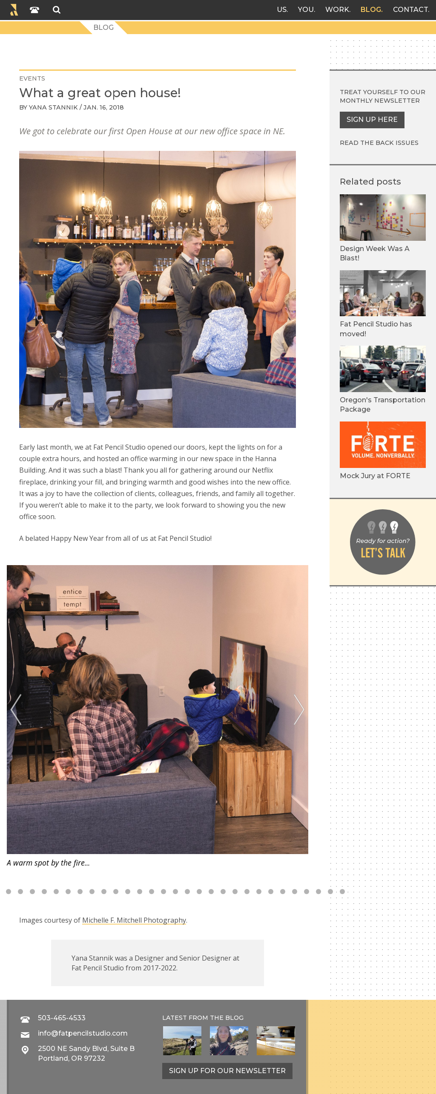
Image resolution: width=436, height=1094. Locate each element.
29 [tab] (306, 891)
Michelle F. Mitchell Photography (134, 920)
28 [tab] (294, 891)
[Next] (299, 709)
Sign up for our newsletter (227, 1071)
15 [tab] (139, 891)
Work (337, 10)
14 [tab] (127, 891)
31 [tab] (330, 891)
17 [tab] (163, 891)
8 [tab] (56, 891)
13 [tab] (115, 891)
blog (234, 1018)
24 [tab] (247, 891)
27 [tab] (282, 891)
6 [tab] (32, 891)
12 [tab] (103, 891)
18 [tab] (175, 891)
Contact (410, 10)
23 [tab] (235, 891)
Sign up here (372, 119)
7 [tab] (44, 891)
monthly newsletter (380, 100)
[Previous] (16, 709)
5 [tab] (20, 891)
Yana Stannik (53, 107)
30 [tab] (318, 891)
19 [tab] (187, 891)
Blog (371, 10)
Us (282, 10)
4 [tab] (8, 891)
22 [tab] (223, 891)
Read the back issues (379, 143)
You (306, 10)
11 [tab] (92, 891)
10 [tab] (80, 891)
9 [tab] (68, 891)
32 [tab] (342, 891)
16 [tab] (151, 891)
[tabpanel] (157, 716)
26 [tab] (270, 891)
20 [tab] (199, 891)
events (32, 78)
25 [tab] (258, 891)
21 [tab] (211, 891)
